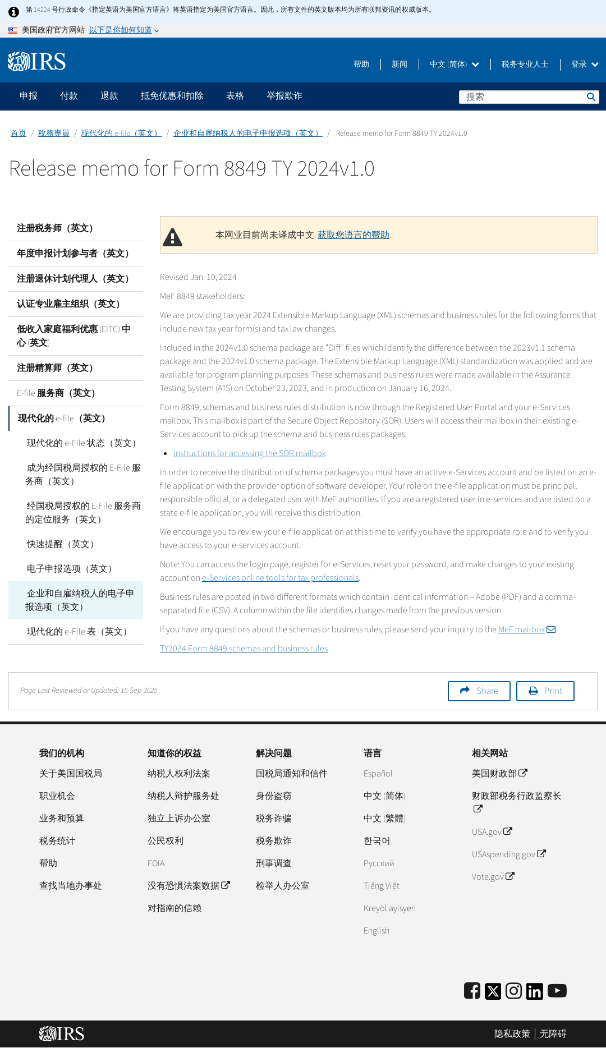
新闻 (399, 64)
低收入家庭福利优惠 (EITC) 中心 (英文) (74, 336)
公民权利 (165, 841)
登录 (585, 64)
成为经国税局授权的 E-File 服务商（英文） (82, 475)
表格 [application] (235, 96)
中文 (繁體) (385, 818)
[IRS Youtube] (557, 991)
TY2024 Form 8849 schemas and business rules (244, 648)
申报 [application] (29, 96)
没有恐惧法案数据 (188, 886)
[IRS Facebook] (472, 991)
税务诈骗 (274, 818)
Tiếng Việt (382, 886)
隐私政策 (512, 1034)
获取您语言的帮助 (353, 235)
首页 (18, 133)
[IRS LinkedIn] (534, 995)
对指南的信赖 (174, 908)
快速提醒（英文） (61, 544)
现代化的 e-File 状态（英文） (82, 443)
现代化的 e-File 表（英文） (77, 632)
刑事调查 (274, 863)
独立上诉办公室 (179, 818)
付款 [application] (69, 96)
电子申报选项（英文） (70, 569)
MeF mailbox (527, 629)
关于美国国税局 (70, 773)
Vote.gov (493, 877)
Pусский (379, 863)
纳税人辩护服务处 (183, 796)
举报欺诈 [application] (284, 96)
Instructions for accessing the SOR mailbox (249, 453)
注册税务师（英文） (57, 228)
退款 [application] (109, 96)
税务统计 (57, 841)
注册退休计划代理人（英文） (75, 279)
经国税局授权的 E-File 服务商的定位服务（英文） (82, 513)
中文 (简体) (454, 64)
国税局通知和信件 (292, 773)
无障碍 (553, 1034)
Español (378, 773)
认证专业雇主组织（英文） (71, 304)
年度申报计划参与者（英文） (75, 253)
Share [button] (487, 691)
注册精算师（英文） (57, 368)
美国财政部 (499, 773)
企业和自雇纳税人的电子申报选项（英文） (248, 133)
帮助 (361, 64)
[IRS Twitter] (493, 995)
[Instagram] (514, 991)
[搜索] (529, 97)
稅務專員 (54, 133)
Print (553, 691)
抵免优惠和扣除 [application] (172, 96)
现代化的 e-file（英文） (121, 133)
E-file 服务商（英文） (58, 393)
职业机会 (57, 796)
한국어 (377, 841)
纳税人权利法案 (179, 773)
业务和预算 (61, 818)
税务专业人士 (525, 64)
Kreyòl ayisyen (390, 908)
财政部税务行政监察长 (517, 803)
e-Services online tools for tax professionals (280, 578)
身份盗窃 (274, 796)
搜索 (590, 96)
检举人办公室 (283, 886)
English (376, 931)
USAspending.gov (508, 854)
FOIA (156, 863)
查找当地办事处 (70, 886)
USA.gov (492, 832)
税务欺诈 (274, 841)
